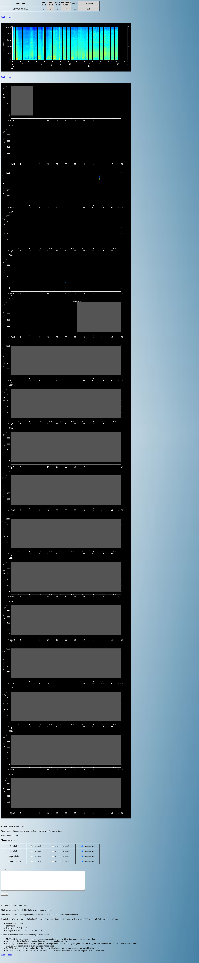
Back (3, 17)
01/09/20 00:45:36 (20, 9)
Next (10, 17)
